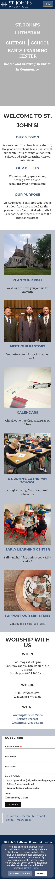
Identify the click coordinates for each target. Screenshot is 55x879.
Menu (49, 4)
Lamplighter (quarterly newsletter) (23, 788)
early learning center (27, 549)
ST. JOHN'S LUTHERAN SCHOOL (27, 480)
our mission (27, 137)
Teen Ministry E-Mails (17, 798)
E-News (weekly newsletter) (20, 784)
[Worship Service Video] (28, 715)
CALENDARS (27, 412)
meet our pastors (27, 346)
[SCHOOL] (40, 43)
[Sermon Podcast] (27, 719)
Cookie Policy (31, 868)
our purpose (27, 195)
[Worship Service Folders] (27, 722)
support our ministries (27, 616)
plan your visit (27, 280)
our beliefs (27, 168)
